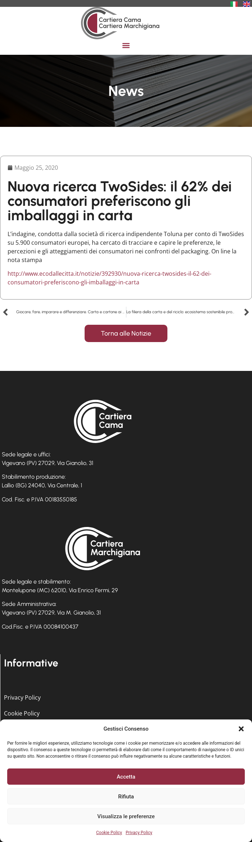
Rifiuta (126, 796)
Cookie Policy (109, 832)
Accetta (126, 777)
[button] (241, 728)
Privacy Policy (139, 832)
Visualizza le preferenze (126, 816)
